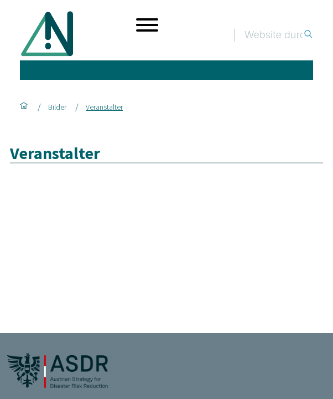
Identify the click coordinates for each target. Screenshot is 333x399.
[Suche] (273, 35)
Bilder (57, 107)
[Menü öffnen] (147, 25)
